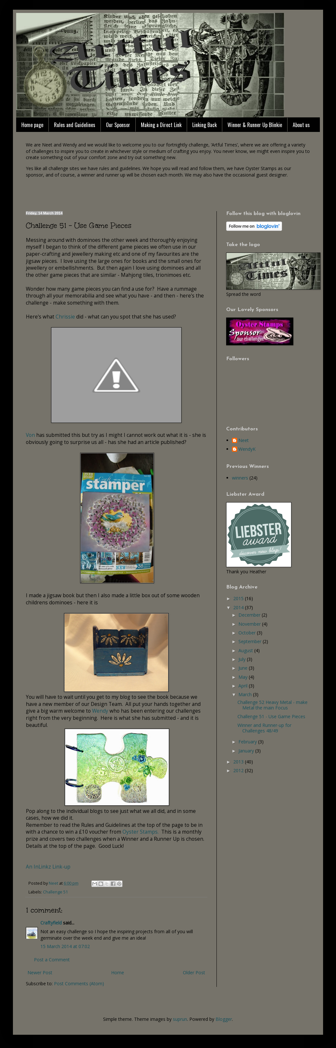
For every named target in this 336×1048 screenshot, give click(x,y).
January (246, 751)
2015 (239, 598)
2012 (239, 770)
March (245, 694)
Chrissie (65, 316)
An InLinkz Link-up (48, 866)
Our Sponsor (118, 125)
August (246, 650)
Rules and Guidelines (74, 125)
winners (240, 478)
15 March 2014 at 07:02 (65, 946)
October (247, 633)
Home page (32, 125)
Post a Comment (52, 959)
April (243, 686)
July (242, 659)
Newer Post (39, 972)
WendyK (247, 449)
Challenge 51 (55, 892)
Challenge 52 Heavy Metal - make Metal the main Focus (272, 705)
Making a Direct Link (161, 125)
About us (301, 125)
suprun (180, 1019)
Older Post (194, 972)
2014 (239, 607)
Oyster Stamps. (140, 831)
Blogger (223, 1019)
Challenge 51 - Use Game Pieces (271, 716)
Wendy (101, 711)
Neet (243, 440)
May (243, 677)
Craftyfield (51, 923)
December (250, 615)
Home (117, 972)
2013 (239, 762)
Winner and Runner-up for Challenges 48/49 (264, 728)
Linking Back (204, 125)
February (248, 742)
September (250, 641)
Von (31, 435)
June (243, 668)
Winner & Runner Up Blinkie (254, 125)
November (250, 624)
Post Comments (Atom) (79, 983)
